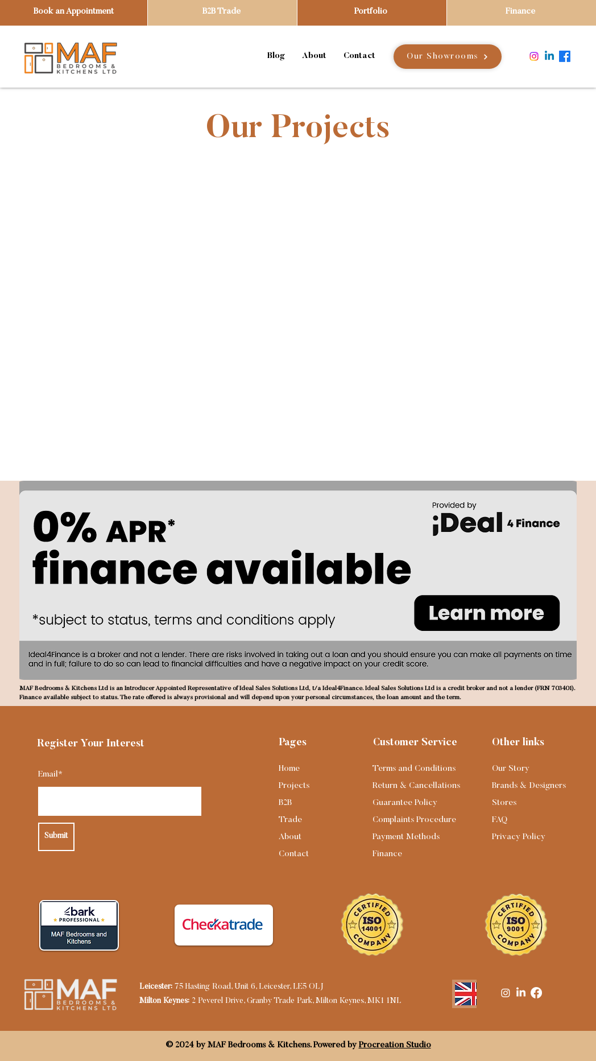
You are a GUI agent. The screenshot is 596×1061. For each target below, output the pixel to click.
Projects (294, 786)
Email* (50, 774)
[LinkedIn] (521, 992)
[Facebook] (564, 56)
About (290, 837)
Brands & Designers (529, 786)
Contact (294, 854)
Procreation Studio (395, 1045)
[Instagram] (534, 56)
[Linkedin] (549, 56)
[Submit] (56, 837)
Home (289, 769)
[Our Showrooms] (448, 56)
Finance (387, 854)
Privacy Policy (518, 837)
